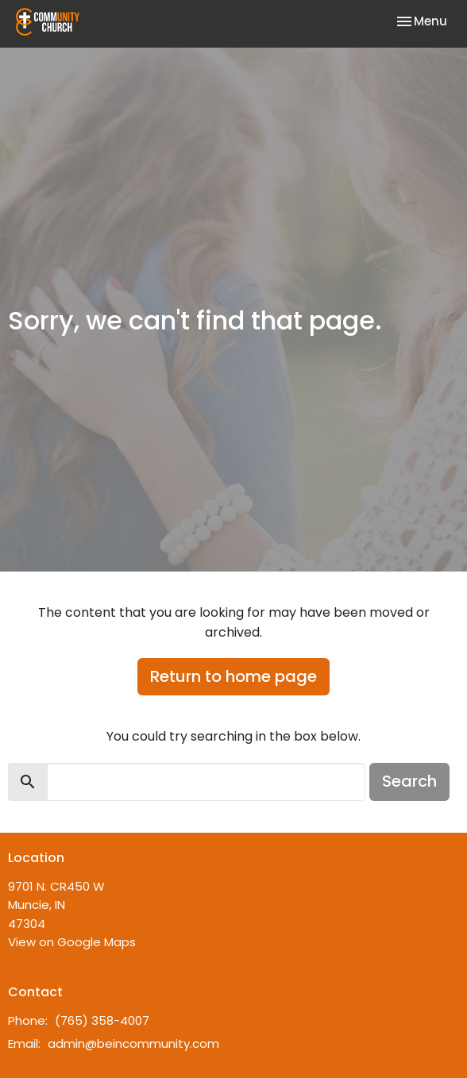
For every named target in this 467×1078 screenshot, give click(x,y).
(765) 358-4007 (102, 1020)
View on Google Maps (72, 942)
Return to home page (233, 676)
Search (409, 781)
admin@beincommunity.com (133, 1043)
